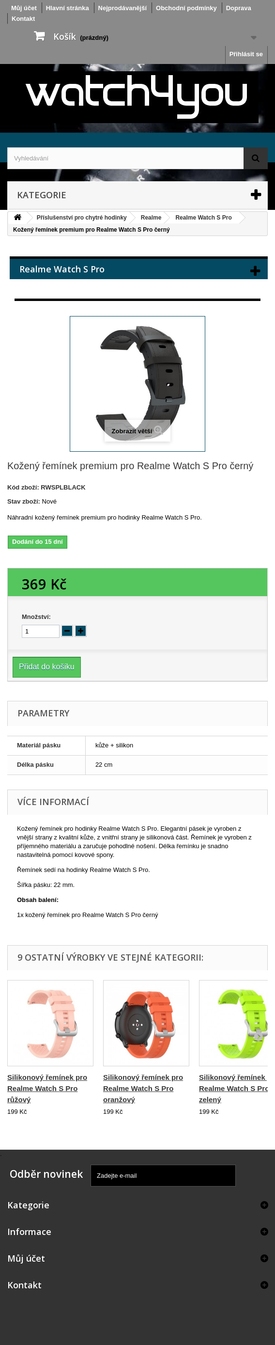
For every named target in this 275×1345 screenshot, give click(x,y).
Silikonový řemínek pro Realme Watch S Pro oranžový (143, 1088)
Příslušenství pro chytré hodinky (82, 217)
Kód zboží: (23, 487)
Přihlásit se (246, 54)
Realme (151, 217)
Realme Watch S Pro (203, 217)
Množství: (36, 616)
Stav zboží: (23, 501)
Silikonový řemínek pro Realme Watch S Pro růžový (47, 1088)
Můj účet (26, 1258)
